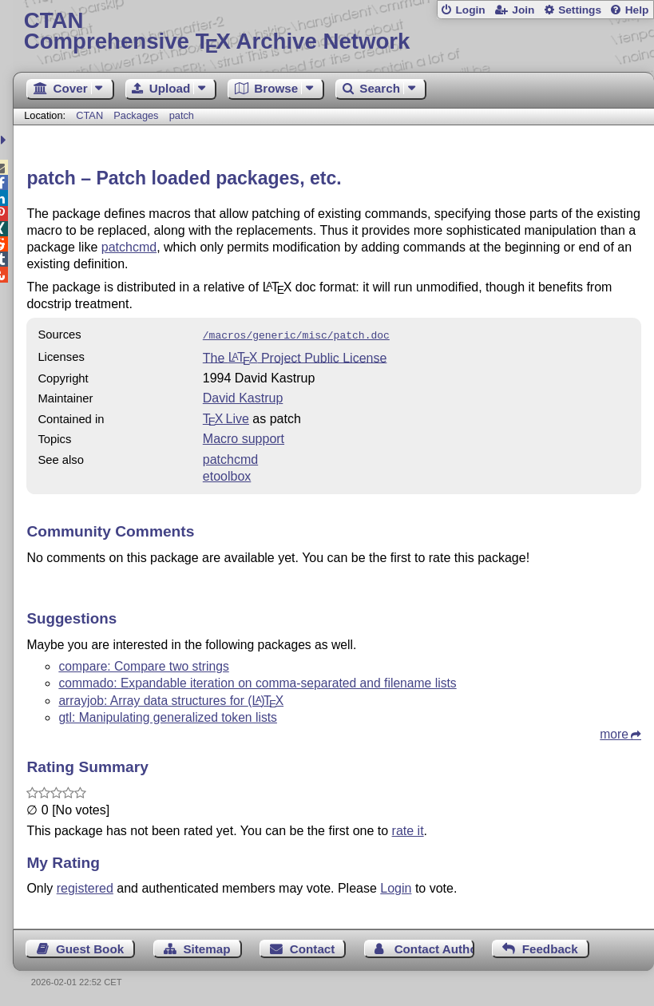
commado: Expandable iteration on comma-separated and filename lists (257, 681)
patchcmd (129, 247)
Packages (137, 115)
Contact (312, 947)
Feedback (550, 947)
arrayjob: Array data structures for (170, 699)
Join (523, 10)
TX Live (226, 417)
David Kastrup (243, 396)
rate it (408, 829)
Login (470, 10)
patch (181, 115)
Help (637, 10)
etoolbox (227, 474)
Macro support (243, 437)
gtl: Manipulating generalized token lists (167, 716)
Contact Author (434, 947)
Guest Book (90, 947)
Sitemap (206, 947)
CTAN (89, 115)
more (614, 732)
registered (85, 886)
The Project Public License (295, 355)
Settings (579, 10)
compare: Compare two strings (143, 664)
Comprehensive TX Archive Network (334, 31)
